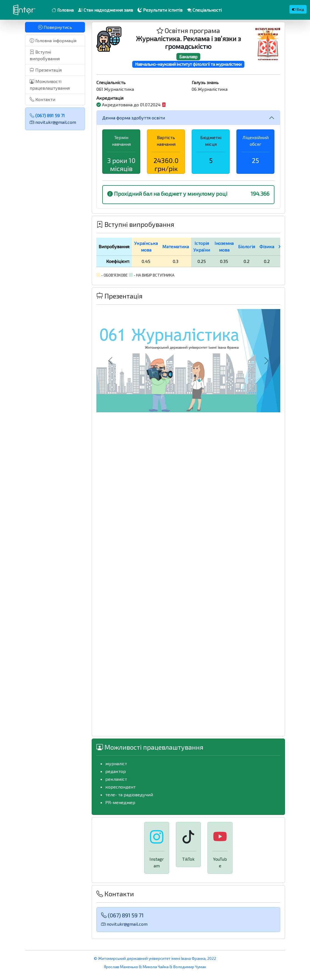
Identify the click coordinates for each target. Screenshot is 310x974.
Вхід (298, 9)
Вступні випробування (45, 55)
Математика (175, 246)
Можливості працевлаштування (50, 85)
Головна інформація (53, 40)
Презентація (46, 69)
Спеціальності (204, 9)
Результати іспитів (160, 9)
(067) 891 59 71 (47, 115)
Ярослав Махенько (121, 966)
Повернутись (55, 27)
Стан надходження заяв (105, 9)
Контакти (42, 99)
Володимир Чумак (189, 966)
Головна (63, 9)
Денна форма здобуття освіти (133, 117)
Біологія (246, 246)
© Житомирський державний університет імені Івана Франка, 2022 (155, 958)
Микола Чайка (156, 966)
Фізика (266, 246)
